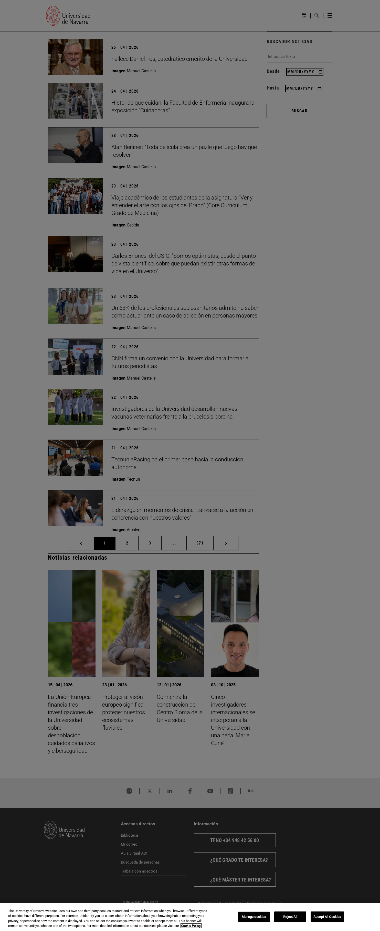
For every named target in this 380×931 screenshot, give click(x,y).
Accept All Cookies (327, 917)
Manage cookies (254, 917)
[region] (190, 917)
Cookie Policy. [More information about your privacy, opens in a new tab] (191, 926)
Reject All (290, 917)
